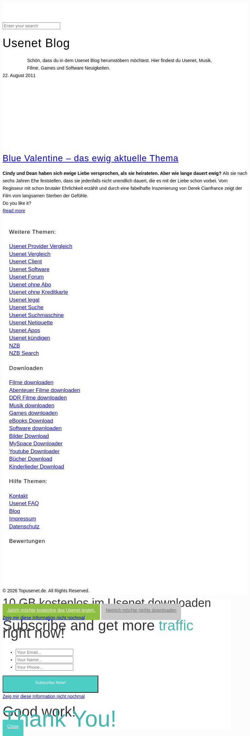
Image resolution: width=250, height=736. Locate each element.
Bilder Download (29, 436)
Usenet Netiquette (31, 323)
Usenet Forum (26, 277)
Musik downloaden (31, 405)
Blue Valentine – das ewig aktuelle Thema (90, 158)
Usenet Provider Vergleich (40, 246)
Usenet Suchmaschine (36, 315)
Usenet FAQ (24, 503)
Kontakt (18, 496)
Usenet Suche (26, 307)
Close (13, 726)
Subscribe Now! (50, 682)
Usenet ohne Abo (30, 285)
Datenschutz (24, 526)
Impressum (22, 519)
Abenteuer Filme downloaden (44, 390)
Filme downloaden (31, 382)
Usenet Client (25, 261)
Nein (141, 610)
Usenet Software (29, 269)
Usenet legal (24, 300)
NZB (14, 346)
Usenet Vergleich (29, 254)
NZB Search (24, 353)
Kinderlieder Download (36, 467)
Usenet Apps (24, 330)
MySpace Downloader (35, 443)
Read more (14, 210)
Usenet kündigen (29, 338)
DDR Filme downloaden (38, 398)
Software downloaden (35, 428)
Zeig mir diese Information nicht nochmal (44, 617)
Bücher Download (30, 459)
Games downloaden (33, 413)
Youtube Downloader (34, 451)
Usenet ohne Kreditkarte (38, 292)
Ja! (51, 610)
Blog (14, 511)
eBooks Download (31, 421)
